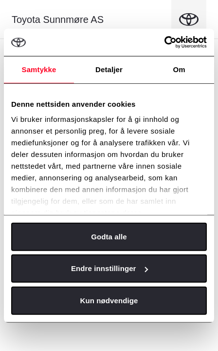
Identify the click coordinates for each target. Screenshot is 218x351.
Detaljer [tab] (109, 69)
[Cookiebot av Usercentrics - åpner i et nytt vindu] (164, 42)
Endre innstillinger (109, 268)
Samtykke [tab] (39, 69)
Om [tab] (179, 69)
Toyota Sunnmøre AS (58, 19)
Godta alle (109, 236)
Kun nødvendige (109, 300)
